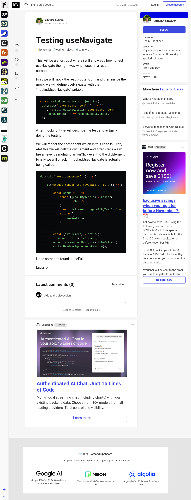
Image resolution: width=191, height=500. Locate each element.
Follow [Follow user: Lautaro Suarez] (164, 29)
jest (70, 50)
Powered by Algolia (127, 5)
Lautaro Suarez (54, 19)
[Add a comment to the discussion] (84, 297)
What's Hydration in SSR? (164, 101)
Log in (155, 4)
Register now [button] (164, 279)
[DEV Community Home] (15, 4)
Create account (174, 4)
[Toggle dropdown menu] (132, 325)
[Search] (26, 5)
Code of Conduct (72, 309)
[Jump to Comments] (16, 61)
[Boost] (16, 87)
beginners (82, 50)
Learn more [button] (82, 418)
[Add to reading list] (16, 75)
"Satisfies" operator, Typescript (164, 115)
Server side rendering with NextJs (164, 131)
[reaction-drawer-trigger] (16, 47)
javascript (44, 50)
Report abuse (92, 309)
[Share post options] (16, 99)
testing (59, 50)
